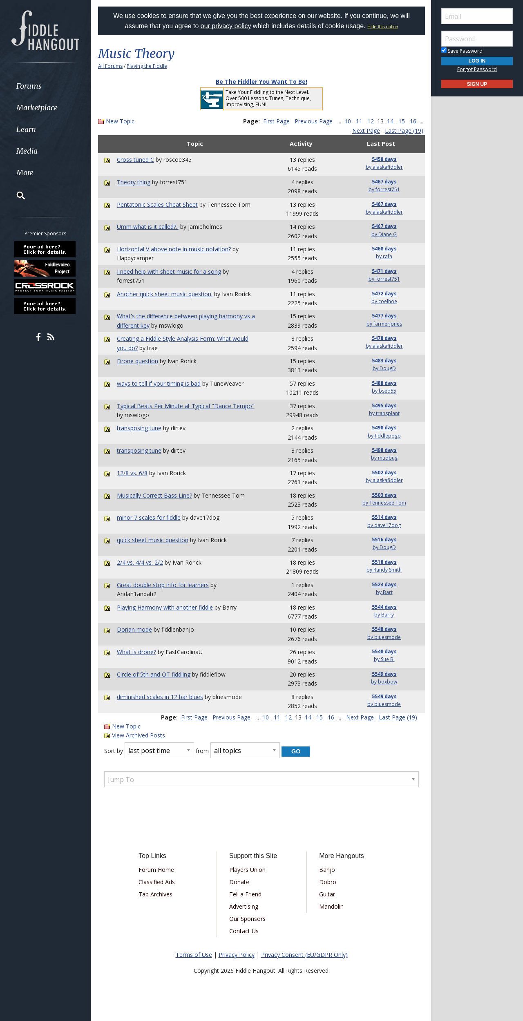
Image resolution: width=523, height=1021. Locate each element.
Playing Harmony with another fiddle (165, 607)
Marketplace (37, 107)
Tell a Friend (245, 894)
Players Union (247, 870)
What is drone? (136, 652)
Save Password (462, 50)
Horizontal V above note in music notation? (174, 249)
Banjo (327, 870)
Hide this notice (382, 26)
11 (359, 121)
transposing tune (139, 428)
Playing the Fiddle (147, 66)
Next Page (366, 130)
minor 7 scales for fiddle (149, 517)
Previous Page (314, 121)
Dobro (327, 882)
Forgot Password (477, 69)
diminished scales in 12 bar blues (160, 697)
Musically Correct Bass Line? (154, 495)
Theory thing (133, 182)
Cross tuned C (135, 159)
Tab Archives (155, 894)
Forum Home (156, 870)
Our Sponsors (247, 919)
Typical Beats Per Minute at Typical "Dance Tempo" (186, 406)
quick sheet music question (152, 540)
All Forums (110, 66)
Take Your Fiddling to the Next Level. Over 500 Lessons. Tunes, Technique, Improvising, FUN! (268, 98)
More (25, 172)
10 (347, 121)
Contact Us (244, 931)
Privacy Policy (237, 954)
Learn (27, 129)
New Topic (120, 121)
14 (390, 121)
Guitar (327, 894)
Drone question (137, 361)
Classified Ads (157, 882)
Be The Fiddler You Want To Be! (261, 81)
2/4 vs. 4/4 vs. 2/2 (140, 562)
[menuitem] (46, 86)
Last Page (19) (404, 130)
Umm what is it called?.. (148, 226)
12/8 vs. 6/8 (132, 473)
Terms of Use (194, 954)
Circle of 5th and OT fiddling (153, 674)
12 (370, 121)
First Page (276, 121)
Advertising (243, 906)
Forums (29, 86)
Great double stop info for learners (163, 585)
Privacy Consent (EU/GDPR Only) (304, 954)
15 (401, 121)
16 (413, 121)
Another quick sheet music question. (164, 294)
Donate (239, 882)
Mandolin (331, 906)
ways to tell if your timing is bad (159, 383)
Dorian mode (134, 629)
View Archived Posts (134, 735)
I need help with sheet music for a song (169, 271)
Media (27, 151)
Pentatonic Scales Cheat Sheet (157, 204)
